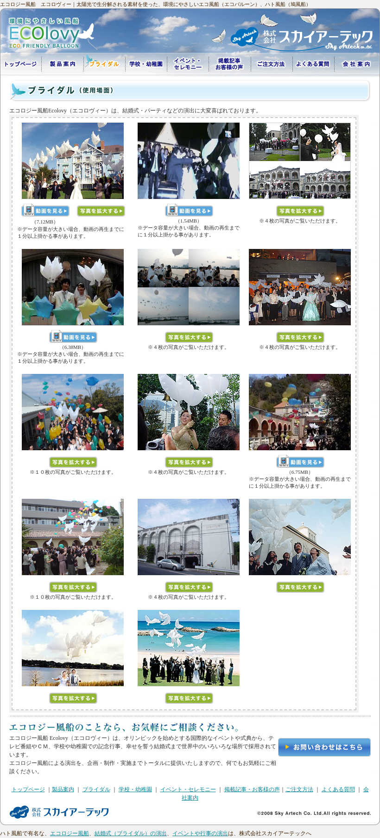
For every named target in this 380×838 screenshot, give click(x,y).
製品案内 (63, 789)
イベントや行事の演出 (200, 833)
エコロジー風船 (69, 833)
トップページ (28, 789)
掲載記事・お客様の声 (252, 789)
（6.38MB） (72, 347)
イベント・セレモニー (188, 789)
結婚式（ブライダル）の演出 (131, 833)
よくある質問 (338, 789)
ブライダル (96, 789)
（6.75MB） (299, 472)
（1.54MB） (188, 220)
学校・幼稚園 (135, 789)
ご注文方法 (299, 789)
